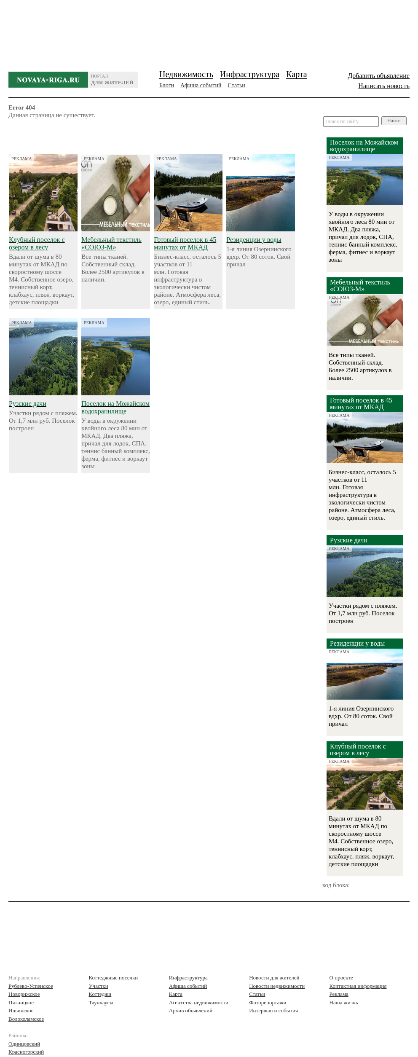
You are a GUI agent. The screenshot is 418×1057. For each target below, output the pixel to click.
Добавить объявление (379, 75)
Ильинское (21, 1010)
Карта (296, 74)
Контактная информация (358, 986)
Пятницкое (21, 1002)
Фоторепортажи (267, 1002)
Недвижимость (186, 74)
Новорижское (24, 994)
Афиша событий (200, 85)
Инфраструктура (249, 74)
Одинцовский (24, 1044)
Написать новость (384, 85)
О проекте (341, 977)
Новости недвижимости (277, 986)
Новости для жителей (274, 977)
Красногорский (26, 1052)
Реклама (339, 994)
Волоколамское (26, 1019)
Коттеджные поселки (113, 977)
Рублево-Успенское (30, 986)
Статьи (236, 85)
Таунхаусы (100, 1002)
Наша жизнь (344, 1002)
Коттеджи (99, 994)
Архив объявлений (190, 1010)
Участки (98, 986)
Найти (394, 120)
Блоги (166, 85)
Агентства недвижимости (198, 1002)
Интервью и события (273, 1010)
